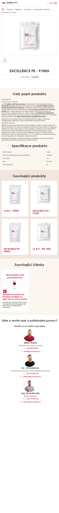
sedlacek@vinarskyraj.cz (32, 377)
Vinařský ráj (3, 9)
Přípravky (18, 9)
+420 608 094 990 (32, 348)
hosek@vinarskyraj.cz (32, 351)
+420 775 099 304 (32, 399)
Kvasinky (27, 9)
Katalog (9, 9)
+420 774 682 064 (32, 373)
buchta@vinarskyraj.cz (32, 402)
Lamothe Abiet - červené (41, 9)
